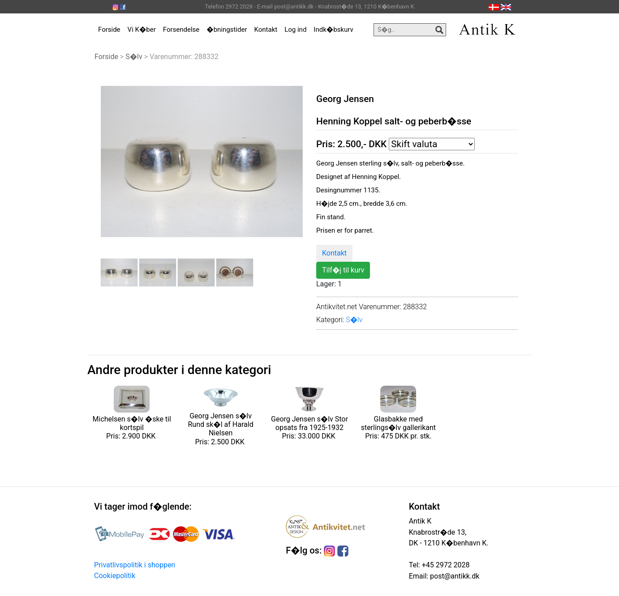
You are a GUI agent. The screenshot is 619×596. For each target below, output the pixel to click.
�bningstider (226, 30)
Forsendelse (181, 30)
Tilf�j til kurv (343, 270)
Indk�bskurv (333, 30)
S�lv (133, 56)
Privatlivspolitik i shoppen (134, 565)
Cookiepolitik (114, 575)
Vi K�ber (142, 30)
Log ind (295, 30)
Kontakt (266, 30)
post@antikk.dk (453, 576)
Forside (109, 30)
